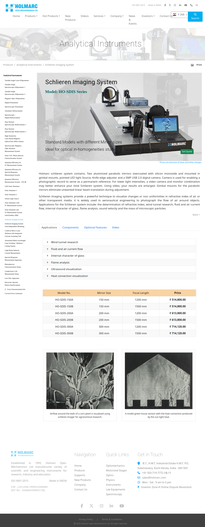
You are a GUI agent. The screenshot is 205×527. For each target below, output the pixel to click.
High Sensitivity (19, 139)
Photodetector (19, 266)
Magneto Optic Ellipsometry (15, 98)
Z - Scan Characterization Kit (15, 289)
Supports (79, 475)
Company (80, 484)
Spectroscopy (114, 494)
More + (196, 214)
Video (115, 227)
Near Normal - (19, 124)
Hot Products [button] (50, 16)
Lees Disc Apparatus (12, 278)
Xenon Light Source (12, 199)
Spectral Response (19, 259)
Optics (110, 475)
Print (196, 64)
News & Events (132, 19)
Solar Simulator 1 (11, 190)
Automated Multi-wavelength (19, 243)
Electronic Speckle (19, 284)
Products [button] (30, 16)
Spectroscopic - (19, 117)
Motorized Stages (116, 470)
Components (70, 227)
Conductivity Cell (19, 273)
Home (16, 16)
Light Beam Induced (19, 252)
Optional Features (95, 227)
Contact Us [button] (166, 16)
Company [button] (116, 16)
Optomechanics (115, 465)
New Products (70, 18)
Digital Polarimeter (11, 102)
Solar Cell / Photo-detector (19, 157)
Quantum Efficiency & (19, 164)
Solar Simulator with (19, 205)
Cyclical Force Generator (13, 293)
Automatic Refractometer (14, 111)
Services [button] (98, 16)
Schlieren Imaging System (59, 64)
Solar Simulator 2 (11, 194)
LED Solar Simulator (12, 186)
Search (195, 16)
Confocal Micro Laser (19, 234)
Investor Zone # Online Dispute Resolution (166, 487)
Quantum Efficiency (19, 181)
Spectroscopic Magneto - (19, 149)
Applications (49, 227)
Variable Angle (19, 86)
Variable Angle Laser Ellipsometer (17, 80)
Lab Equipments (115, 489)
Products (8, 64)
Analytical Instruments (29, 64)
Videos (85, 16)
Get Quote (187, 151)
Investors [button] (147, 16)
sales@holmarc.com (154, 477)
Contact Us (80, 489)
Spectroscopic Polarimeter (14, 107)
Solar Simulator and (19, 213)
